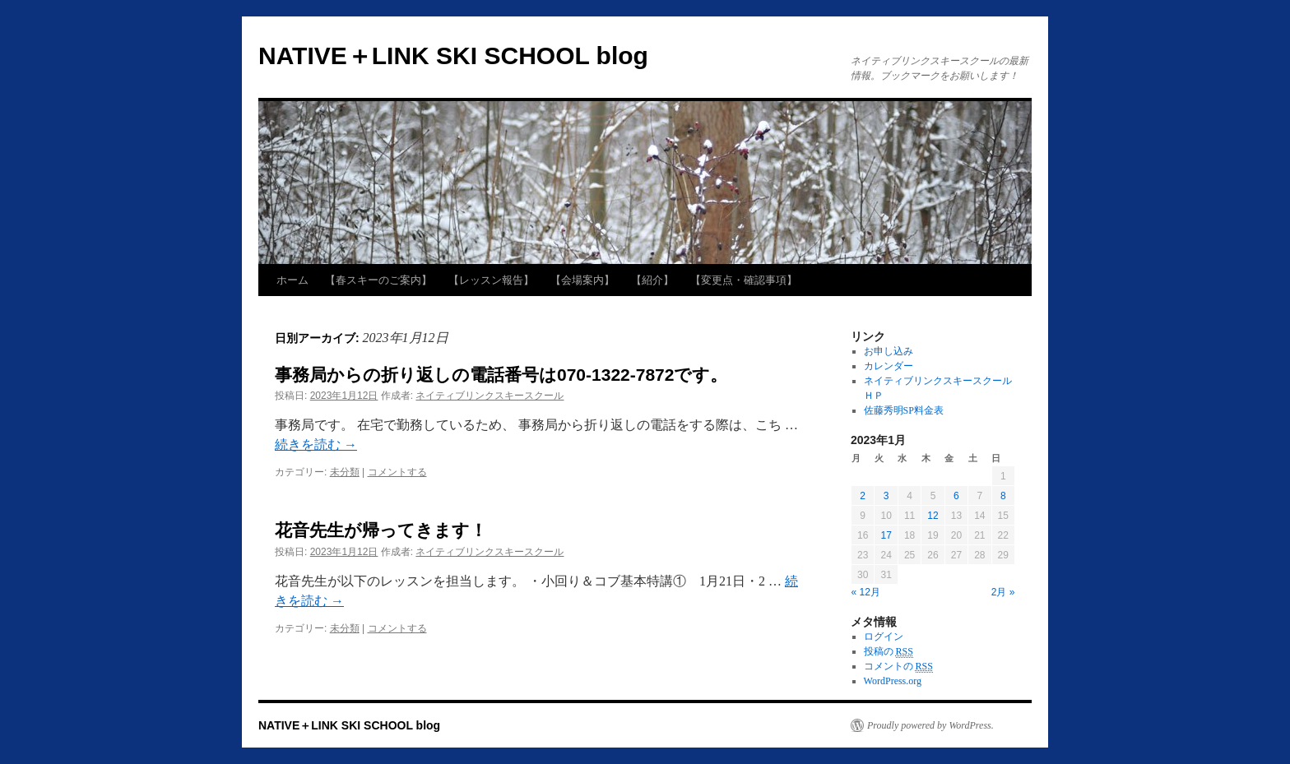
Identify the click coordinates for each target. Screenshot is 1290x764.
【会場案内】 (582, 280)
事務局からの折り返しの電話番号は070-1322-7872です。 (501, 374)
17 (885, 535)
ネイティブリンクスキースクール (489, 395)
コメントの (898, 666)
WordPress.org (892, 681)
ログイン (883, 636)
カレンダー (888, 366)
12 (932, 515)
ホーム (292, 280)
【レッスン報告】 (491, 280)
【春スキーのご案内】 (378, 280)
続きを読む (316, 444)
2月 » (1003, 592)
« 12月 (865, 592)
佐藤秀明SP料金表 (904, 410)
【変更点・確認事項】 (743, 280)
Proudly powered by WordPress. (930, 725)
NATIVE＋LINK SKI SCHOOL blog (453, 55)
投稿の (888, 652)
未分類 (345, 472)
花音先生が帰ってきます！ (381, 530)
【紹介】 (652, 280)
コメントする (397, 472)
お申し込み (888, 351)
